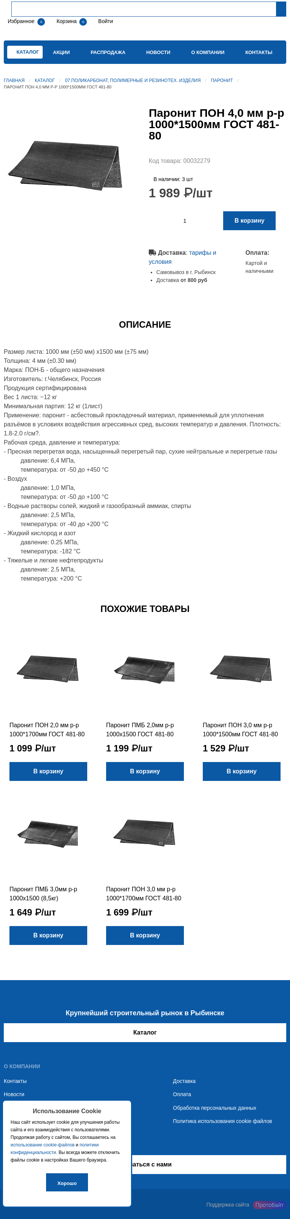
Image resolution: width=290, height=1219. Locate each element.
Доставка (184, 1081)
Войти (105, 21)
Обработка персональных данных (214, 1108)
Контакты (259, 52)
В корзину (249, 220)
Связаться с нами (144, 1164)
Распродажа (108, 52)
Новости (158, 52)
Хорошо (67, 1183)
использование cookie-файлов (42, 1145)
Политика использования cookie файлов (222, 1121)
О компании (207, 52)
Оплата (182, 1094)
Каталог (45, 80)
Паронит (222, 80)
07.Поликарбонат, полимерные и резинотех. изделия (133, 80)
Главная (14, 80)
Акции (61, 52)
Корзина (67, 21)
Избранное (21, 21)
